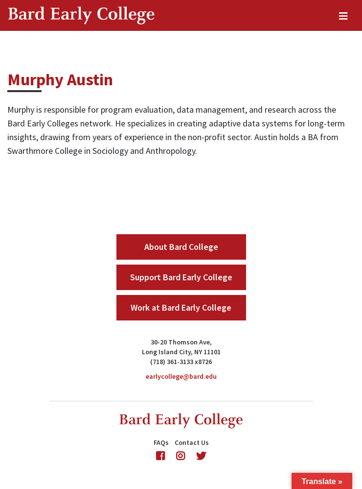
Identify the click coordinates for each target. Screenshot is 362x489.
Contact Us (192, 442)
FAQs (161, 442)
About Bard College (181, 246)
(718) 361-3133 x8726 (181, 361)
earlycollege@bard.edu (181, 376)
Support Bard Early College (181, 277)
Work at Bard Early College (181, 307)
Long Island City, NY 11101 (181, 351)
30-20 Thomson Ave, (181, 342)
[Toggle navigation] (343, 16)
